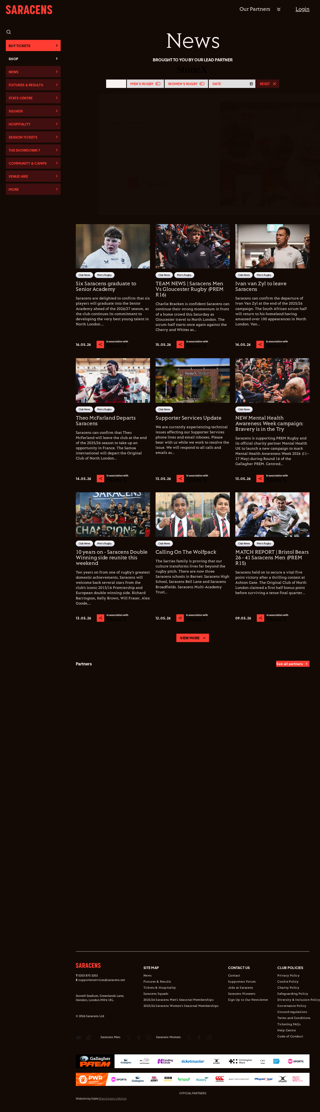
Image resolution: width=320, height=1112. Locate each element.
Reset (265, 84)
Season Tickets (23, 137)
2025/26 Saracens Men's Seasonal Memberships (178, 1000)
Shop (13, 59)
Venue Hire (18, 176)
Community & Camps (28, 163)
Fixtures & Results (26, 85)
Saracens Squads (155, 994)
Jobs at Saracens (240, 988)
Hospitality (19, 124)
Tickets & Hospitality (159, 988)
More (14, 189)
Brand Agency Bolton (113, 1098)
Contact (234, 975)
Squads (16, 111)
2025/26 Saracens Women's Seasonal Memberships (181, 1006)
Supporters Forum (242, 981)
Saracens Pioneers (241, 994)
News (13, 72)
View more (190, 638)
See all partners (289, 664)
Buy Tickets (19, 46)
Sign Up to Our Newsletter (248, 1000)
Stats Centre (20, 98)
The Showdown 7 (24, 150)
